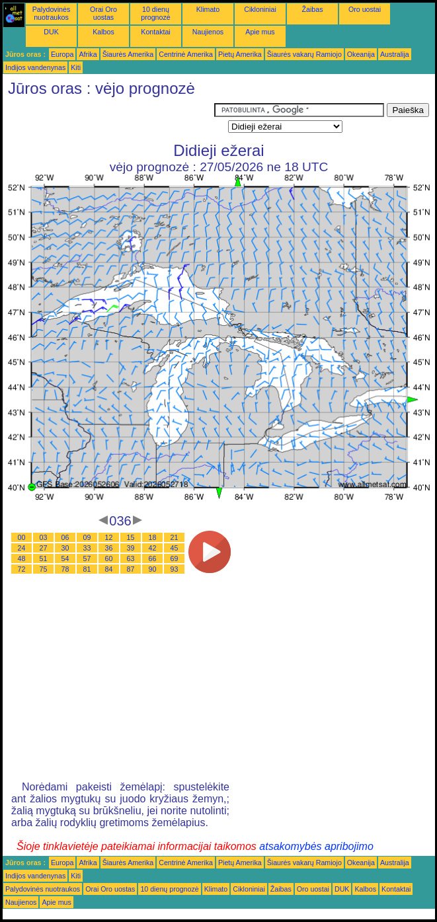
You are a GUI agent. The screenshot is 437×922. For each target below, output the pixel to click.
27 (44, 548)
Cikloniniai (260, 9)
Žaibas (312, 9)
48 (22, 558)
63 (131, 558)
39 (131, 548)
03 (44, 537)
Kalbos (103, 32)
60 (109, 558)
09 (87, 537)
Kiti (76, 67)
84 (109, 569)
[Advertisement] (108, 119)
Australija (394, 54)
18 (153, 537)
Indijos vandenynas (35, 67)
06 (65, 537)
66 (153, 558)
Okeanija (361, 54)
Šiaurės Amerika (128, 54)
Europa (62, 54)
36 (109, 548)
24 (22, 548)
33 (87, 548)
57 (87, 558)
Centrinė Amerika (186, 54)
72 (22, 569)
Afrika (88, 54)
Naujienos (207, 32)
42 (153, 548)
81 (87, 569)
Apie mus (259, 32)
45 (175, 548)
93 (175, 569)
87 (131, 569)
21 (175, 537)
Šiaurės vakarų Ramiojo (304, 54)
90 (153, 569)
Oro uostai (364, 9)
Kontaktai (155, 32)
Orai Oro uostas (103, 13)
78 (65, 569)
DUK (51, 32)
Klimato (208, 9)
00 (22, 537)
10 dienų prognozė (155, 13)
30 (65, 548)
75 (44, 569)
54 (65, 558)
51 (44, 558)
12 (109, 537)
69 (175, 558)
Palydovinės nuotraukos (51, 13)
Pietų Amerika (240, 54)
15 (131, 537)
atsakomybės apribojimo (316, 846)
